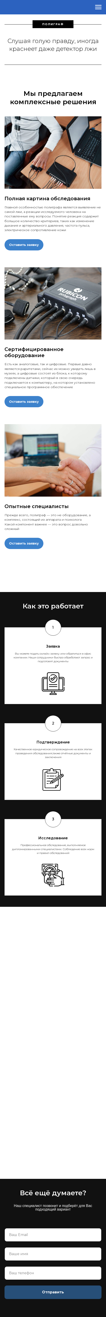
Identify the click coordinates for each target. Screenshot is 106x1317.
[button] (24, 241)
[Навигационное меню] (98, 7)
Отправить (53, 1292)
